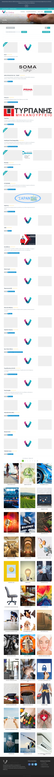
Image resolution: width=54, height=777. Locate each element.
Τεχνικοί (43, 704)
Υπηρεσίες (10, 753)
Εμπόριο (10, 582)
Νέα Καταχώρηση (48, 11)
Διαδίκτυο (43, 509)
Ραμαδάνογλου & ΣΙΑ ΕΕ (9, 368)
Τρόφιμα (26, 729)
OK (26, 5)
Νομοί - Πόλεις (40, 11)
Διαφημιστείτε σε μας (45, 766)
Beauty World (7, 431)
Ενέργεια (27, 582)
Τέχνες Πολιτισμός (27, 704)
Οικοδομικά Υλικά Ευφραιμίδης (11, 140)
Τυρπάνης (6, 118)
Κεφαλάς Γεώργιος (8, 329)
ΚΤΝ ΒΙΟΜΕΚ (7, 183)
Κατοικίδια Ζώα (26, 631)
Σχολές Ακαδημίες (10, 704)
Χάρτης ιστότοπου (44, 764)
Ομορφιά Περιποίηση (43, 655)
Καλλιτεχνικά (43, 606)
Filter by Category (10, 27)
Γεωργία (26, 509)
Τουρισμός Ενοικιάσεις (10, 729)
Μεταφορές (43, 631)
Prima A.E (6, 97)
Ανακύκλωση (27, 484)
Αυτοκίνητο (43, 484)
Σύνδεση (50, 8)
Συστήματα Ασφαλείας (43, 680)
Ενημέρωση (43, 582)
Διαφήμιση (27, 533)
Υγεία (43, 729)
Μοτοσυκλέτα (10, 655)
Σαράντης (6, 205)
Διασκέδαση (10, 533)
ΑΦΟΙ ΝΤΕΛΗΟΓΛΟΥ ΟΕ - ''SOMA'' (11, 75)
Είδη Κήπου (43, 533)
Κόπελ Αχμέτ (7, 269)
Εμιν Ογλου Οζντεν (8, 349)
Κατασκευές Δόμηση (10, 631)
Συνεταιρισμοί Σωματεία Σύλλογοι (27, 680)
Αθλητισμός (10, 484)
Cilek (5, 227)
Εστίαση (26, 606)
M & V (5, 54)
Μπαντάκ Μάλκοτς (8, 307)
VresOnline (23, 11)
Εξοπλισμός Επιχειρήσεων (10, 606)
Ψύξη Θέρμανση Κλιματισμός (44, 753)
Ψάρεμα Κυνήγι (27, 753)
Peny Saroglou (7, 390)
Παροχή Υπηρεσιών (10, 680)
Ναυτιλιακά (26, 655)
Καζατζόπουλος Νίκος (9, 412)
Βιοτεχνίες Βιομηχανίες (10, 509)
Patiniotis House (7, 451)
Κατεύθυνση (7, 246)
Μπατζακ (6, 162)
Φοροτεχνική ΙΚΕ (8, 288)
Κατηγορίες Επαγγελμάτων (31, 11)
